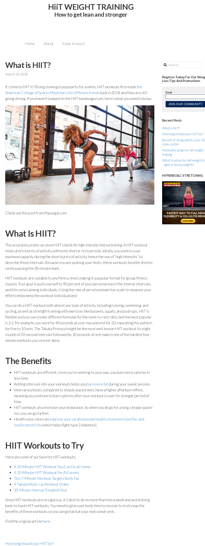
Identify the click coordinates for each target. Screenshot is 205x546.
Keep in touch (73, 43)
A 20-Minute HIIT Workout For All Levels (46, 472)
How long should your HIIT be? (182, 134)
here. (46, 521)
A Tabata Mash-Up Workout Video (41, 484)
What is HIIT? (171, 128)
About (49, 43)
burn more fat (97, 384)
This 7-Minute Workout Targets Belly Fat (46, 478)
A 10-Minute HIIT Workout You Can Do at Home (52, 466)
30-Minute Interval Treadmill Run (40, 490)
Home (30, 43)
